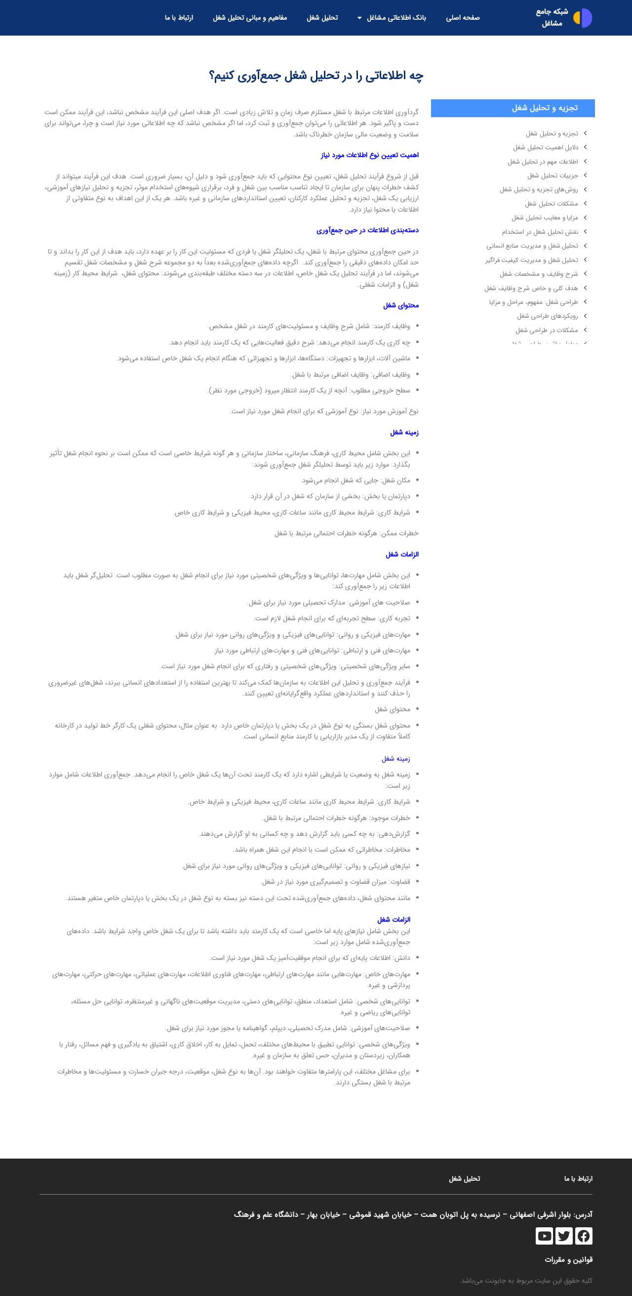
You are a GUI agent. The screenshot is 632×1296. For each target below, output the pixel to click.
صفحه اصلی (463, 17)
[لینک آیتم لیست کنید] (513, 133)
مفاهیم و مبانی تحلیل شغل (250, 17)
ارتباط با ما (179, 17)
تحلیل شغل (322, 17)
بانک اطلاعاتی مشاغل (391, 17)
